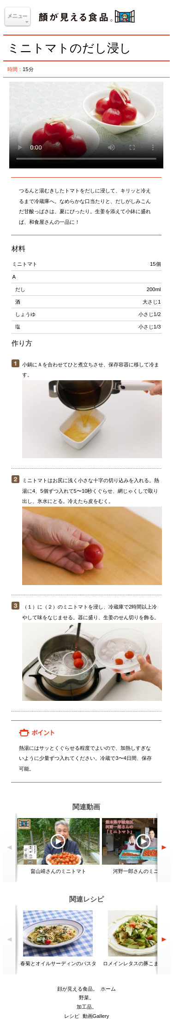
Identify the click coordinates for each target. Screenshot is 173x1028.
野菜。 (86, 997)
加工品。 (87, 1007)
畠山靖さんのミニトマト (58, 871)
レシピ (71, 1016)
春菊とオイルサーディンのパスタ (58, 963)
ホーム (108, 989)
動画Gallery (96, 1016)
